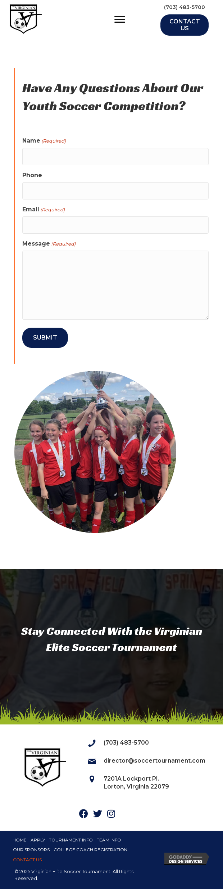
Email (43, 209)
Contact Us (27, 859)
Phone (32, 175)
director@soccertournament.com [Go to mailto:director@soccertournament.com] (154, 760)
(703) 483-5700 (184, 7)
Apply (38, 840)
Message (49, 243)
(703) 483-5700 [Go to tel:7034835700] (126, 742)
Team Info (109, 840)
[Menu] (120, 19)
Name (44, 140)
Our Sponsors (31, 849)
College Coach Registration (90, 849)
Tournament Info (71, 840)
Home (20, 840)
